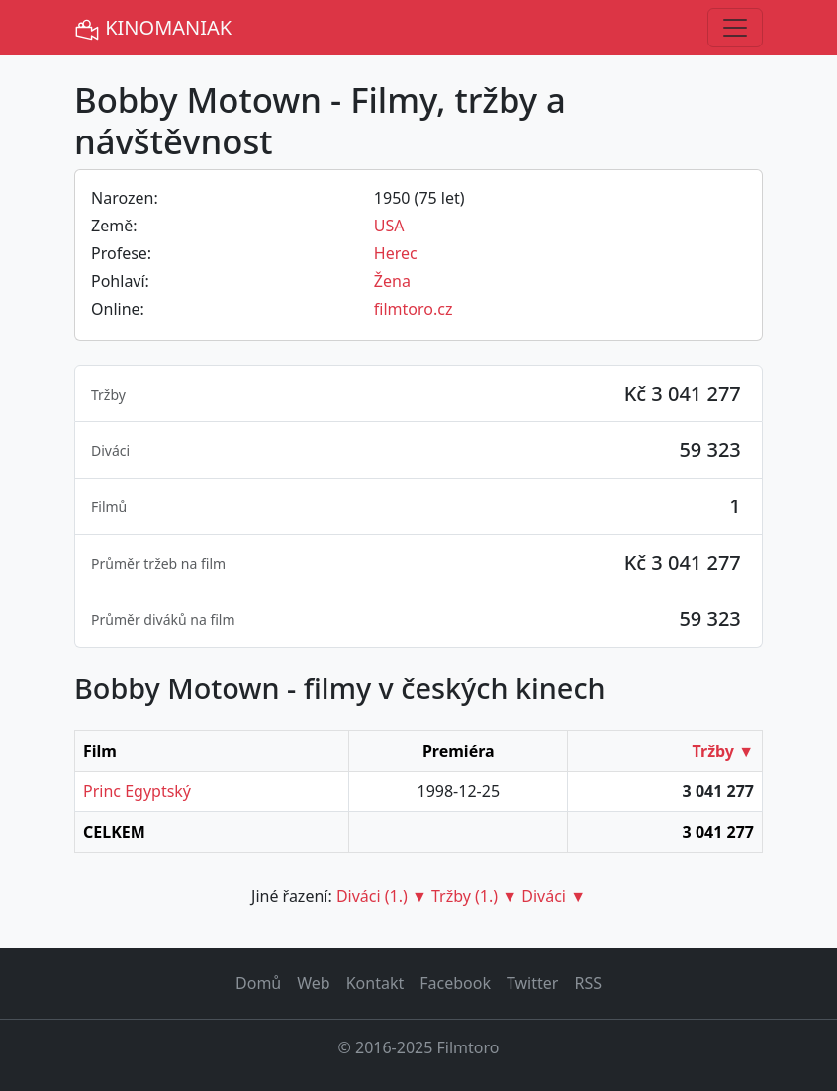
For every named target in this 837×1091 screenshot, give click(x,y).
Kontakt (375, 983)
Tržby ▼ (723, 751)
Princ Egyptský (137, 791)
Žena (392, 281)
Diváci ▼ (553, 896)
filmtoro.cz (413, 308)
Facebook (455, 983)
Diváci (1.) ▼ (381, 896)
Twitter (532, 983)
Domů (258, 983)
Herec (396, 253)
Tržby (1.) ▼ (474, 896)
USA (389, 225)
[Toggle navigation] (735, 27)
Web (313, 983)
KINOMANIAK (153, 28)
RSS (588, 983)
